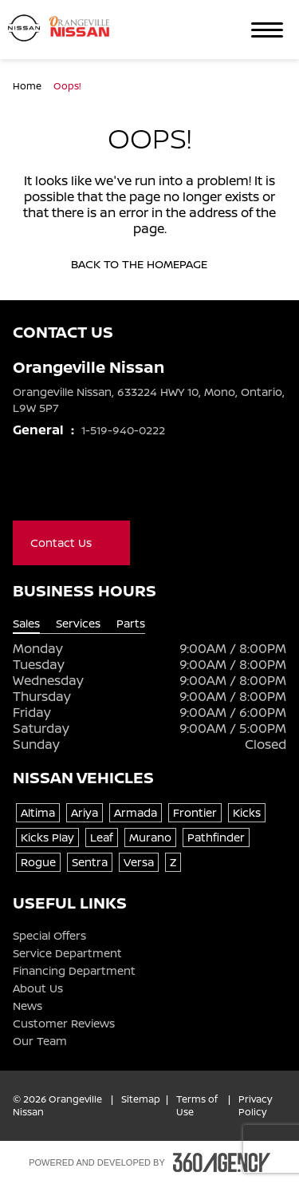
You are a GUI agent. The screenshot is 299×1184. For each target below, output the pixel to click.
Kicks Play (47, 837)
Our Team (40, 1041)
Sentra (90, 861)
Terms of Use (197, 1106)
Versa (139, 861)
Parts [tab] (130, 623)
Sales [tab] (26, 623)
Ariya (84, 812)
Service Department (67, 953)
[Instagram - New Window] (86, 487)
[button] (267, 30)
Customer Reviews (64, 1023)
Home (28, 86)
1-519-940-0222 (123, 430)
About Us (38, 988)
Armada (135, 812)
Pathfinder (216, 837)
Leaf (101, 837)
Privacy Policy (255, 1106)
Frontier (195, 812)
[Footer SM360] (221, 1162)
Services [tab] (78, 623)
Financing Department (74, 971)
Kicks (247, 812)
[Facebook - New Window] (22, 487)
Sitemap (140, 1099)
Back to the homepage (149, 264)
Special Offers (49, 936)
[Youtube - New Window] (54, 487)
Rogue (38, 861)
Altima (38, 812)
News (27, 1006)
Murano (150, 837)
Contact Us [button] (71, 542)
